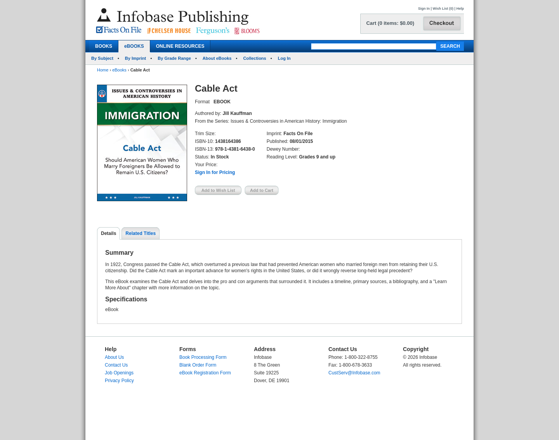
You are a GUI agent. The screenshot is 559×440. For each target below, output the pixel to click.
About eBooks (217, 58)
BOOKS (103, 46)
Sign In (424, 8)
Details (108, 233)
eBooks (119, 70)
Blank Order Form (197, 365)
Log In (284, 58)
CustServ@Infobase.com (354, 373)
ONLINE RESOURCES (180, 46)
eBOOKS (134, 46)
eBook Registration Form (205, 373)
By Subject (102, 58)
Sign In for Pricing (215, 172)
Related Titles (140, 233)
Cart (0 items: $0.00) (390, 23)
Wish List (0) (443, 8)
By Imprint (135, 58)
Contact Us (116, 365)
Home (102, 70)
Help (460, 8)
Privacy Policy (119, 380)
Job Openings (119, 373)
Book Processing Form (202, 357)
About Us (114, 357)
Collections (254, 58)
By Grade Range (174, 58)
